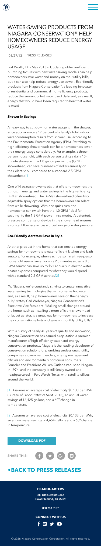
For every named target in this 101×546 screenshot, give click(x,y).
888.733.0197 (50, 508)
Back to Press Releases (44, 470)
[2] (57, 276)
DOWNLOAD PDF (32, 441)
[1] (28, 176)
